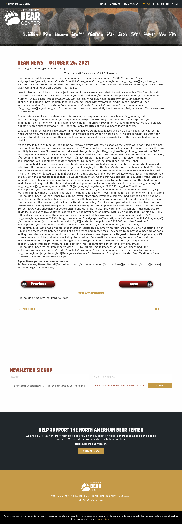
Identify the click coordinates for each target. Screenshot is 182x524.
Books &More (135, 34)
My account (131, 4)
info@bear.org (125, 496)
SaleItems (172, 34)
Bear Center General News (27, 386)
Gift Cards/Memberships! (31, 34)
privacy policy (102, 519)
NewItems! (47, 34)
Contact (115, 4)
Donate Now (91, 451)
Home (103, 4)
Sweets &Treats (149, 34)
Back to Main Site (17, 4)
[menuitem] (17, 4)
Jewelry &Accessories (95, 34)
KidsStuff (110, 34)
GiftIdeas (162, 34)
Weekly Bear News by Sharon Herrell (66, 386)
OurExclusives (61, 34)
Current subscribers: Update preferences (119, 386)
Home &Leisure (122, 34)
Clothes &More (78, 34)
